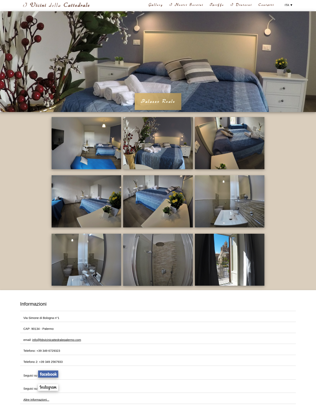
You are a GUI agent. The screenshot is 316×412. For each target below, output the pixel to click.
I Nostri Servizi (186, 5)
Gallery (156, 5)
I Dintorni (241, 5)
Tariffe (217, 5)
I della (56, 5)
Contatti (266, 5)
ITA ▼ (289, 5)
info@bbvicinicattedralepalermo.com (56, 339)
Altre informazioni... (36, 399)
